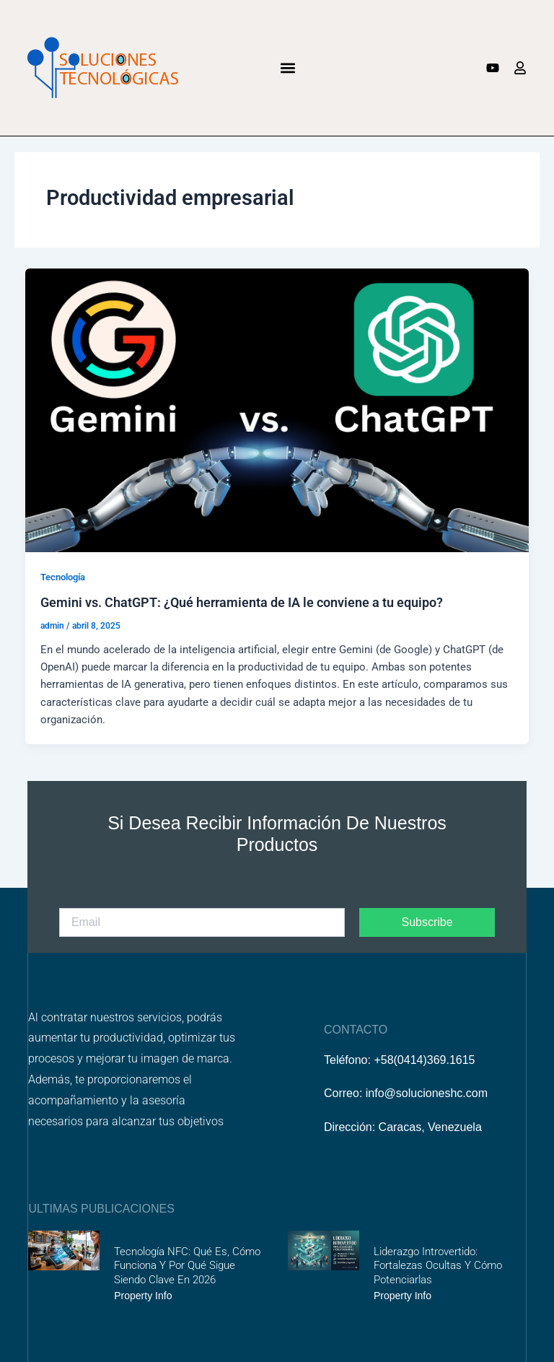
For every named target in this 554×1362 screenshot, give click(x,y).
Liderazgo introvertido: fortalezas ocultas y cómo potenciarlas (438, 1265)
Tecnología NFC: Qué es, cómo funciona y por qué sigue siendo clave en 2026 (187, 1265)
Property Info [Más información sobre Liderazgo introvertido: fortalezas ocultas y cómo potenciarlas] (402, 1295)
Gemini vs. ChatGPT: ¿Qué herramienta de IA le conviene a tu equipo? (241, 602)
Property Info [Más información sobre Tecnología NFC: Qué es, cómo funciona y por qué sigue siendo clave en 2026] (143, 1295)
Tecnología (62, 577)
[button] (288, 67)
